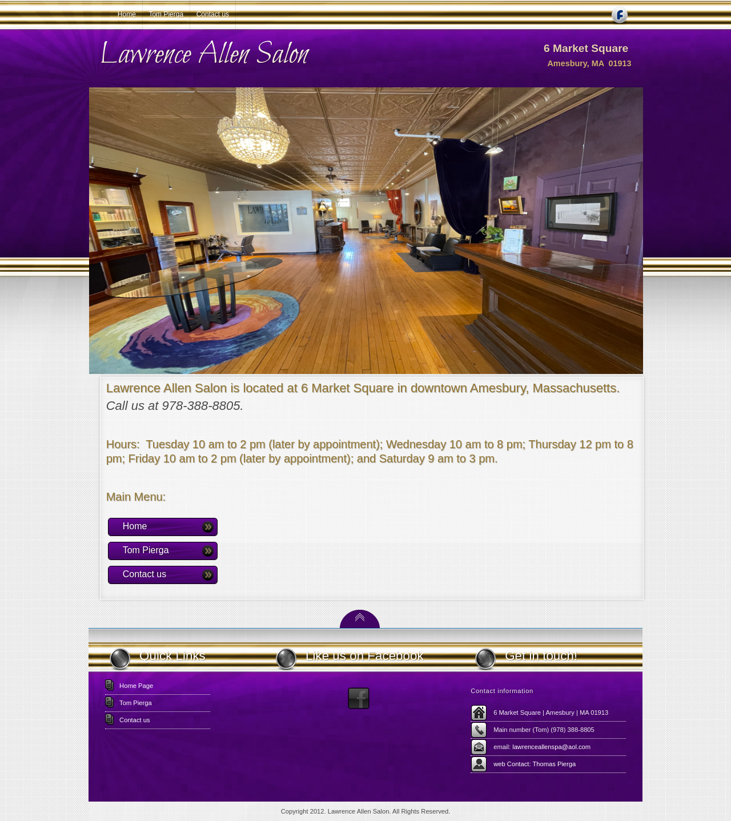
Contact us (212, 14)
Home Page (136, 685)
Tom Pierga (165, 14)
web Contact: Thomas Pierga (534, 763)
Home (127, 14)
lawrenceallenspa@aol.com (551, 746)
